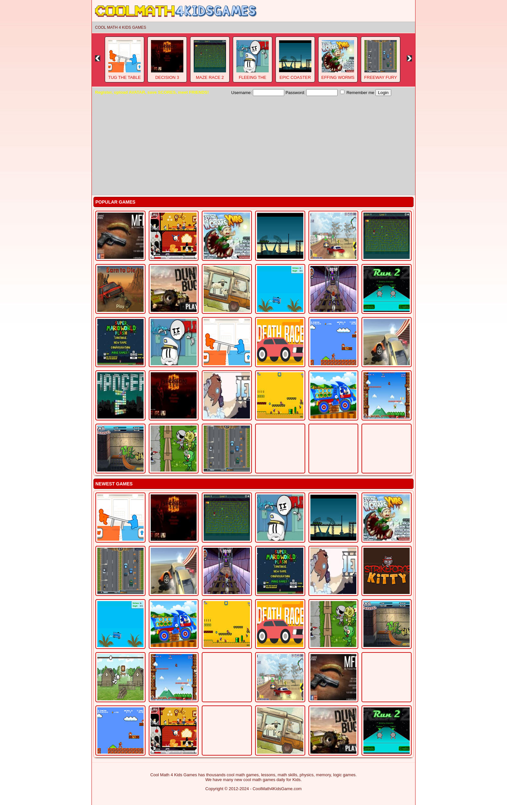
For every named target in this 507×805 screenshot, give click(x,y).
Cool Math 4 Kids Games (120, 27)
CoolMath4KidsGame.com (277, 788)
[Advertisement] (253, 145)
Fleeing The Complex (252, 80)
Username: (257, 92)
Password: (312, 92)
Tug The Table (124, 77)
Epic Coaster (295, 77)
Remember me (357, 92)
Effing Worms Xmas (338, 80)
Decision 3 (167, 77)
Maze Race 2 (210, 77)
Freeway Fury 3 (380, 80)
